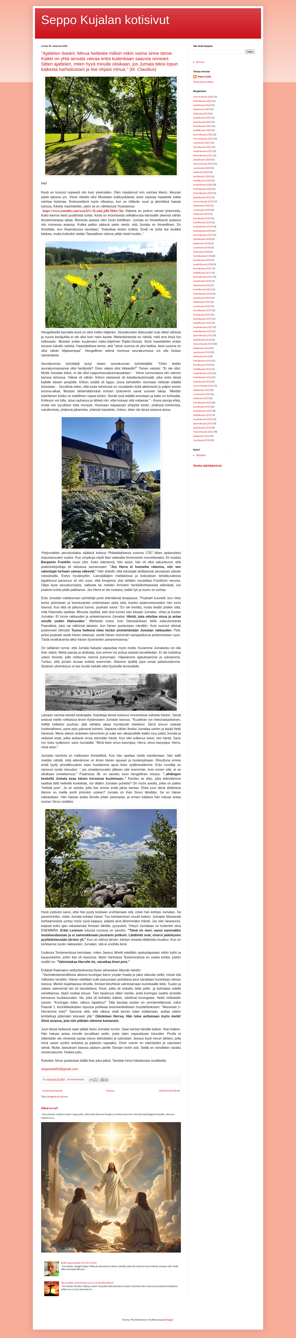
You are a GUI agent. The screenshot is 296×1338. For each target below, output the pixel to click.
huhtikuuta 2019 (202, 222)
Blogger (169, 1319)
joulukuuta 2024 (202, 105)
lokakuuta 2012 (201, 436)
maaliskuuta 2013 (203, 419)
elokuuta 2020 (201, 172)
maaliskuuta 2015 (203, 327)
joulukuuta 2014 (202, 339)
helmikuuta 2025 (202, 100)
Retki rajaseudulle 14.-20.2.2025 (79, 1262)
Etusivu (110, 1090)
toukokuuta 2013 (202, 410)
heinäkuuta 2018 (202, 255)
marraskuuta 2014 (203, 343)
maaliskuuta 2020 (203, 184)
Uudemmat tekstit (52, 1090)
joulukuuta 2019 (202, 197)
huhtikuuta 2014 (202, 369)
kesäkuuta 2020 (202, 176)
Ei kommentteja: (76, 1079)
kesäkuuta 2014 (202, 364)
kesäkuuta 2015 (202, 314)
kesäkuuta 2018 (202, 259)
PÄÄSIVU (201, 455)
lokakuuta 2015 (201, 301)
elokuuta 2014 (201, 356)
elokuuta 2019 (201, 213)
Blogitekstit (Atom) (57, 1096)
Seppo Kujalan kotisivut (105, 20)
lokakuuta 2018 (201, 243)
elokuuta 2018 (201, 251)
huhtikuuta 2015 (202, 322)
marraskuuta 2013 (203, 385)
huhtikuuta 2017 (202, 272)
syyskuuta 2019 (201, 209)
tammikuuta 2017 (203, 276)
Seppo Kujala (204, 76)
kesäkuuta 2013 (202, 406)
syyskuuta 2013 (201, 394)
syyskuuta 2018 (201, 247)
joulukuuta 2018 (202, 239)
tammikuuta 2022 (203, 134)
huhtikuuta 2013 (202, 415)
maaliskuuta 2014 (203, 373)
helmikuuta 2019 (202, 230)
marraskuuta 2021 (203, 138)
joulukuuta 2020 (202, 159)
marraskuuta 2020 (203, 163)
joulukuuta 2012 (202, 427)
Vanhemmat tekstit (169, 1090)
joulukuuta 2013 (202, 381)
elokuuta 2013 (201, 398)
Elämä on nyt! (49, 1108)
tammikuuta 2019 (203, 234)
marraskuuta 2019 (203, 201)
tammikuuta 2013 (203, 423)
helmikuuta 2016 (202, 293)
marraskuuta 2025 (203, 96)
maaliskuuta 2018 (203, 264)
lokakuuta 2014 (201, 348)
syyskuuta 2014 (201, 352)
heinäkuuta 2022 (202, 126)
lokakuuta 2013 (201, 389)
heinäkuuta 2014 (202, 360)
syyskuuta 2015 (201, 306)
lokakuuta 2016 (201, 285)
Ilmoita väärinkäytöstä (207, 465)
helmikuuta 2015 (202, 331)
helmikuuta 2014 (202, 377)
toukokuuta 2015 (202, 318)
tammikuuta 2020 (203, 193)
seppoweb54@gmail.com (59, 1069)
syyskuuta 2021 (201, 142)
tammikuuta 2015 (203, 335)
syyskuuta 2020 (201, 167)
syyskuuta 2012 (201, 440)
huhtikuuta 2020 (202, 180)
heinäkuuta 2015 (202, 310)
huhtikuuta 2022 (202, 130)
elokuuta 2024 (201, 113)
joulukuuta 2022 (202, 121)
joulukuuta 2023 (202, 117)
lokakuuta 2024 (201, 109)
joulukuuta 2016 (202, 280)
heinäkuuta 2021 (202, 147)
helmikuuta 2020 (202, 188)
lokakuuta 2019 (201, 205)
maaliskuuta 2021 (203, 151)
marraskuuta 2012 (203, 431)
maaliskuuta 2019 (203, 226)
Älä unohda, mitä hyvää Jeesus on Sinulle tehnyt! (87, 1282)
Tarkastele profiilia (203, 81)
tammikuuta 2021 (203, 155)
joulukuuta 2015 (202, 297)
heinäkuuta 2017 (202, 268)
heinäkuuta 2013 (202, 402)
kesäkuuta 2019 (202, 218)
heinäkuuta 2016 (202, 289)
